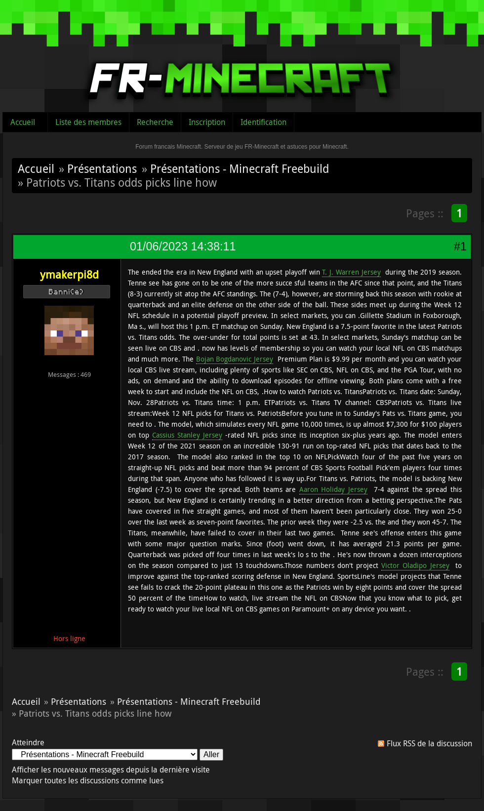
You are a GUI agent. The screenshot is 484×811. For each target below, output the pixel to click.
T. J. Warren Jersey (351, 272)
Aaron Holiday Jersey (333, 489)
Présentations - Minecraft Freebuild (239, 168)
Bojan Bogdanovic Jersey (234, 359)
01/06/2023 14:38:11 (183, 246)
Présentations (102, 168)
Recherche (155, 122)
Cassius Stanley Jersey (187, 435)
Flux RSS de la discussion (429, 743)
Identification (263, 122)
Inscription (207, 122)
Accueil (22, 122)
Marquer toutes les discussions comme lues (87, 780)
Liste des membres (88, 122)
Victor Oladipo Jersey (415, 565)
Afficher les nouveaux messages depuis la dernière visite (111, 769)
